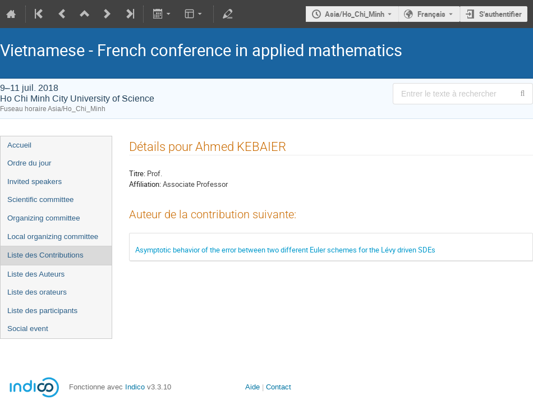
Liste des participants (42, 310)
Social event (27, 328)
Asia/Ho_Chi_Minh (354, 14)
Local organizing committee (52, 236)
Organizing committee (43, 218)
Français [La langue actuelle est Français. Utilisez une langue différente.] (431, 14)
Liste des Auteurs (36, 274)
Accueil (19, 145)
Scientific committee (40, 199)
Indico (135, 387)
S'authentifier (500, 14)
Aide (252, 387)
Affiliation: (145, 184)
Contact (278, 387)
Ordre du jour (29, 163)
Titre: (137, 173)
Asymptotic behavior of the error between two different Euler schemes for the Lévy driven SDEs (285, 250)
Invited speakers (34, 181)
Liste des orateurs (37, 292)
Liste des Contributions (45, 255)
